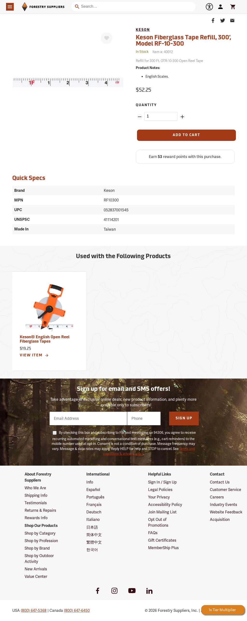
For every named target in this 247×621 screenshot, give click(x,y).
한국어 (92, 549)
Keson (143, 30)
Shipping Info (36, 495)
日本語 (92, 527)
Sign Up (184, 418)
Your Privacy (159, 497)
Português (95, 497)
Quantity (146, 105)
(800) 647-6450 (77, 610)
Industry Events (223, 504)
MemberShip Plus (163, 547)
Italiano (93, 519)
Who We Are (35, 487)
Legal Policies (160, 489)
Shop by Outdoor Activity (39, 558)
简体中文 (94, 534)
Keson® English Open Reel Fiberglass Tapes (44, 339)
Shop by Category (40, 533)
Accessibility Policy (165, 504)
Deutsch (93, 512)
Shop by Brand (37, 548)
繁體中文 (94, 542)
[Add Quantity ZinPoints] (182, 117)
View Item (34, 355)
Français (94, 504)
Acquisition (220, 519)
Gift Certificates (162, 540)
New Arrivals (36, 569)
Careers (217, 497)
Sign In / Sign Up (162, 482)
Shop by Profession (41, 540)
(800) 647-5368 (34, 610)
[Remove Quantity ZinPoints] (140, 117)
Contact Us (220, 482)
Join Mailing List (162, 512)
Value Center (36, 576)
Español (93, 489)
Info (89, 482)
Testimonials (36, 502)
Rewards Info (36, 517)
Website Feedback (226, 512)
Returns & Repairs (40, 510)
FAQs (153, 532)
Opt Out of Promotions (158, 522)
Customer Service (225, 489)
